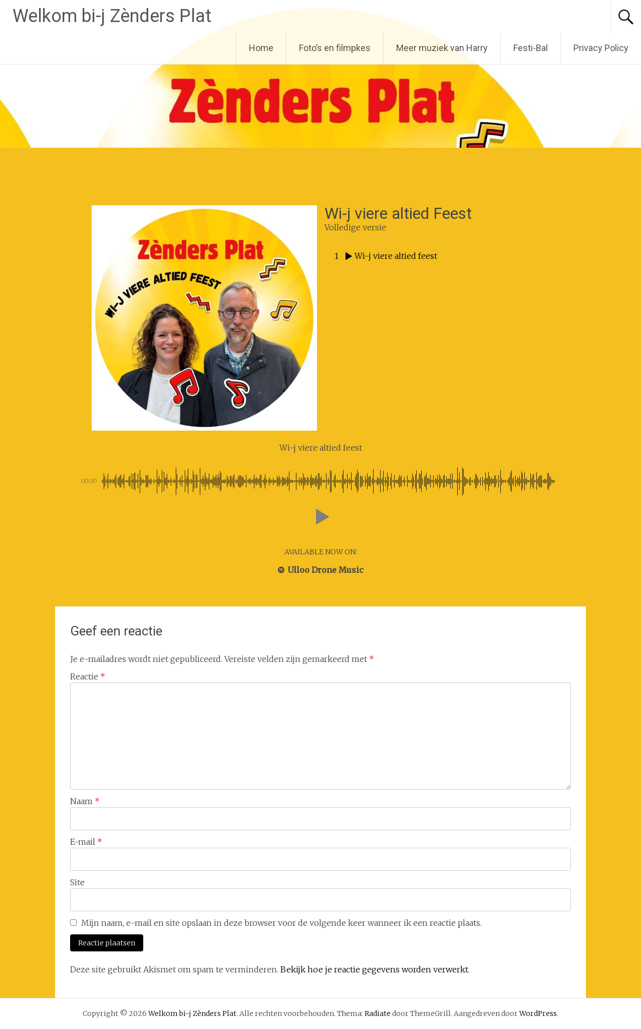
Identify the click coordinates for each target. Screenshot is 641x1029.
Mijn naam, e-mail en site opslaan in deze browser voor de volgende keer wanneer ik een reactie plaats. (281, 923)
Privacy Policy (600, 48)
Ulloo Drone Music (321, 570)
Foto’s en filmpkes (335, 48)
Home (261, 48)
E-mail (86, 842)
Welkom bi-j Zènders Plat (112, 16)
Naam (85, 801)
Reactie (87, 676)
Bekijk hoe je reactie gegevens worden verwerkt (374, 969)
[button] (320, 517)
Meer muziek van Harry (442, 48)
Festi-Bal (530, 48)
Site (77, 882)
